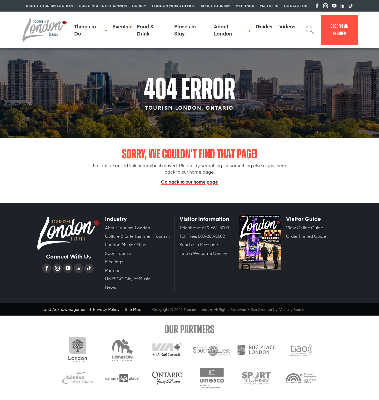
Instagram (58, 268)
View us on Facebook (317, 5)
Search (310, 30)
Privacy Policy (106, 309)
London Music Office (125, 244)
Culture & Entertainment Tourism (137, 236)
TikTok (89, 268)
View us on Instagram (325, 5)
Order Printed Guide (306, 236)
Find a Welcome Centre (203, 253)
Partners (113, 270)
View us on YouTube (334, 5)
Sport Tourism (119, 253)
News (110, 287)
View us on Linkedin (342, 5)
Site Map (133, 309)
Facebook (47, 268)
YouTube (68, 268)
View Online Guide (304, 227)
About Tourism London (127, 227)
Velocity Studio (292, 309)
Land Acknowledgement (65, 309)
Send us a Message (198, 244)
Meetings (114, 261)
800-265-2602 (211, 236)
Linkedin (79, 268)
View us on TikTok (350, 5)
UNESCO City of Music (127, 278)
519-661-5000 (215, 227)
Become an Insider (339, 29)
